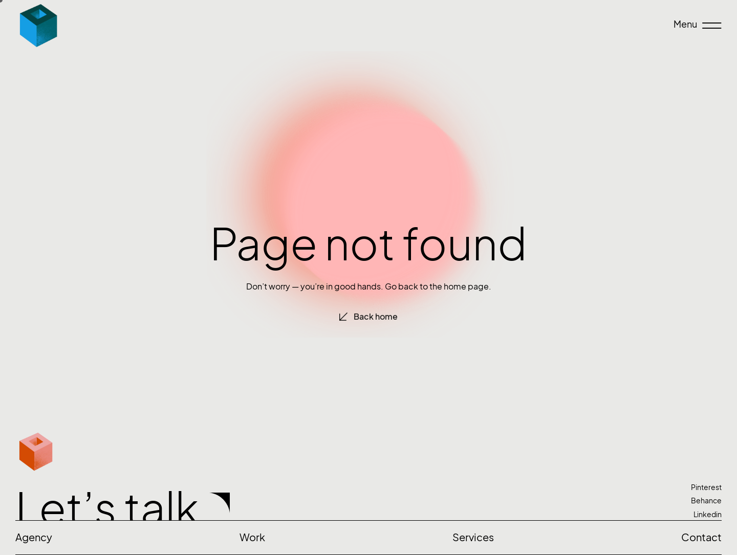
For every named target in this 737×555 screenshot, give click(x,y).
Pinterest (706, 487)
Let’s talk (107, 508)
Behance (706, 500)
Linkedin (707, 514)
